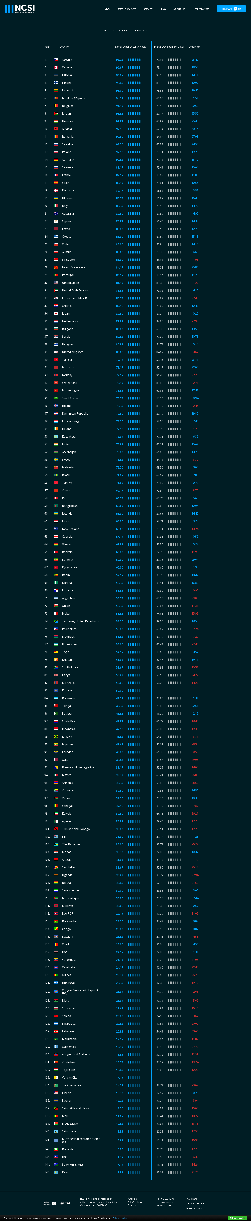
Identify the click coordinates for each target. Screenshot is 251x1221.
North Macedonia (73, 267)
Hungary (68, 121)
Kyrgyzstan (69, 567)
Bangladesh (70, 506)
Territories (139, 30)
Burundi (67, 1149)
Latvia (66, 229)
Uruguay (68, 344)
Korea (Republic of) (74, 298)
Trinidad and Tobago (76, 829)
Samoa (66, 1016)
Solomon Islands (73, 1164)
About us (179, 9)
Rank (47, 46)
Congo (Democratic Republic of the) (82, 991)
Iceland (66, 406)
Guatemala (69, 1047)
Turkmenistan (71, 1085)
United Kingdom (72, 352)
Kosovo (67, 690)
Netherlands (70, 321)
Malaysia (68, 467)
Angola (66, 860)
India (65, 444)
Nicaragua (69, 1024)
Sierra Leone (70, 890)
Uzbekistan (69, 644)
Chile (65, 244)
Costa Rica (68, 721)
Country (64, 46)
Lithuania (68, 90)
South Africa (70, 667)
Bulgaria (67, 329)
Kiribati (66, 852)
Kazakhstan (69, 436)
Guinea (66, 975)
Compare (231, 9)
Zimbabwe (69, 1062)
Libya (65, 1000)
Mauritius (68, 636)
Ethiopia (67, 560)
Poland (66, 152)
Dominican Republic (75, 413)
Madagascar (70, 1124)
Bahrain (67, 552)
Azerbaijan (69, 452)
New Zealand (70, 529)
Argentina (68, 598)
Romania (68, 136)
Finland (66, 83)
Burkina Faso (70, 921)
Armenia (67, 783)
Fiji (64, 836)
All (106, 30)
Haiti (65, 1157)
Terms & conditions (196, 1203)
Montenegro (70, 390)
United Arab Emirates (76, 290)
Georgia (67, 536)
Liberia (66, 1093)
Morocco (68, 367)
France (66, 175)
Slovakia (67, 144)
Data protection (194, 1207)
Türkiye (67, 483)
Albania (67, 129)
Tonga (66, 706)
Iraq (64, 952)
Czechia (67, 60)
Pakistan (67, 713)
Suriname (68, 1008)
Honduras (68, 983)
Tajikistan (68, 1070)
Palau (65, 1172)
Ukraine (67, 198)
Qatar (66, 760)
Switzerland (69, 383)
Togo (65, 652)
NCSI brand (191, 1198)
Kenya (66, 675)
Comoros (68, 790)
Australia (68, 213)
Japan (66, 313)
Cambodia (68, 967)
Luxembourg (70, 421)
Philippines (69, 629)
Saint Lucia (69, 1131)
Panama (67, 590)
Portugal (68, 275)
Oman (66, 606)
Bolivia (66, 883)
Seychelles (68, 867)
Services (148, 9)
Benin (66, 575)
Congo (66, 929)
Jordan (66, 113)
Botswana (68, 698)
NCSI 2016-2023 (201, 9)
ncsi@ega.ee (166, 1202)
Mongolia (68, 683)
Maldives (68, 906)
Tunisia (67, 360)
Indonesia (68, 729)
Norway (67, 375)
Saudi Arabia (70, 398)
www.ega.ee (166, 1205)
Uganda (67, 875)
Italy (65, 206)
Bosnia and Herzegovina (78, 767)
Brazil (66, 475)
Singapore (69, 260)
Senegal (67, 806)
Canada (67, 67)
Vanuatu (67, 798)
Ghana (66, 544)
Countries (120, 30)
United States (71, 283)
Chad (65, 944)
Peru (65, 498)
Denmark (68, 190)
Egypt (66, 521)
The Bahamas (71, 844)
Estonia (67, 75)
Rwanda (67, 513)
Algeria (66, 821)
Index (107, 9)
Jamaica (67, 736)
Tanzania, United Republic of (81, 621)
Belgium (67, 106)
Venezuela (69, 960)
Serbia (66, 336)
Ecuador (67, 752)
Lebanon (68, 1031)
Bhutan (67, 660)
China (66, 490)
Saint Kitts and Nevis (75, 1108)
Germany (68, 160)
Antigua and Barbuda (76, 1054)
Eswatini (67, 936)
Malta (66, 613)
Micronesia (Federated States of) (81, 1140)
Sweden (67, 460)
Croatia (67, 306)
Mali (65, 1116)
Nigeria (67, 583)
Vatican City (69, 1077)
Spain (65, 183)
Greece (66, 236)
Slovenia (67, 167)
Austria (66, 252)
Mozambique (70, 898)
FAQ (163, 9)
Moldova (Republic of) (76, 98)
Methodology (127, 9)
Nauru (66, 1100)
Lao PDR (67, 913)
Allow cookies (237, 1218)
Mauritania (69, 1039)
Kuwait (66, 813)
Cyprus (66, 221)
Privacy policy (120, 1218)
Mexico (66, 775)
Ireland (66, 429)
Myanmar (68, 744)
